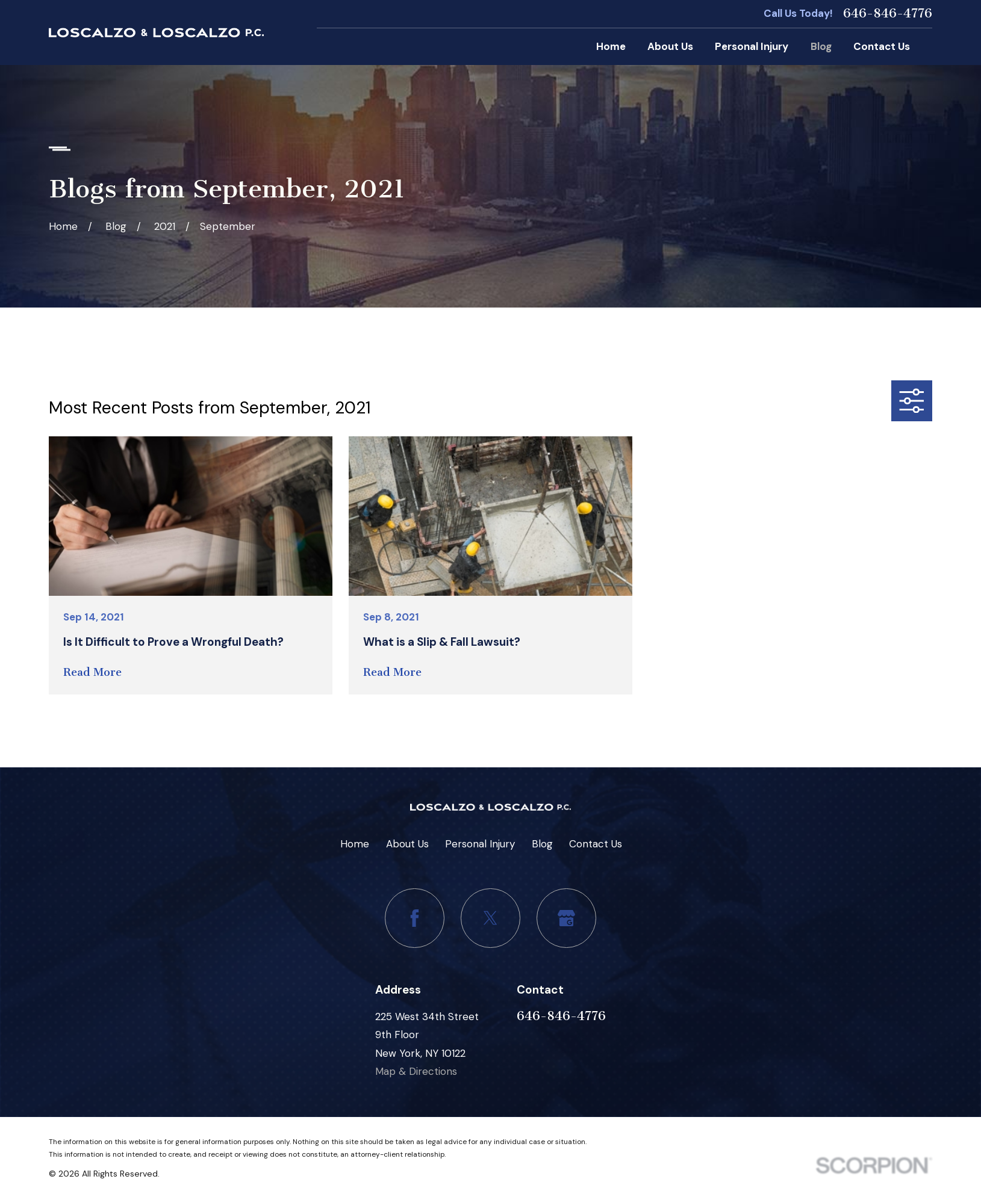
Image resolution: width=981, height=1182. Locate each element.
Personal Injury (480, 843)
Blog (542, 843)
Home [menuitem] (611, 46)
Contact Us (595, 843)
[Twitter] (490, 918)
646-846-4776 (887, 13)
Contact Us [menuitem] (881, 46)
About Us (407, 843)
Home (354, 843)
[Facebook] (414, 918)
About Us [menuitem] (670, 46)
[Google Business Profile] (566, 918)
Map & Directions (416, 1071)
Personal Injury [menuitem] (751, 46)
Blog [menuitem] (821, 46)
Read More (92, 672)
